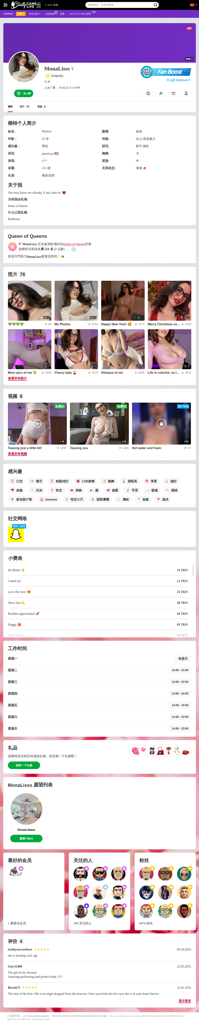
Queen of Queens (74, 244)
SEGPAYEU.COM (98, 1016)
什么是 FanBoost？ (179, 80)
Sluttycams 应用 (81, 13)
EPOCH (83, 1016)
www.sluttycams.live (38, 1016)
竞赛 (62, 13)
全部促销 (51, 13)
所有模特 (8, 13)
